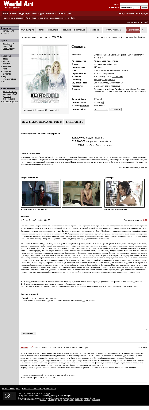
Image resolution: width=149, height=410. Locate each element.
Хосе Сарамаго (116, 83)
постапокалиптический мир (41, 121)
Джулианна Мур (101, 89)
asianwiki (7, 66)
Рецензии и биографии (13, 18)
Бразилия (106, 61)
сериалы (51, 404)
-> (146, 30)
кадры (5, 46)
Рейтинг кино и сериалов (37, 18)
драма (97, 70)
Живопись (51, 13)
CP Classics (117, 76)
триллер (125, 70)
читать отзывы (112, 30)
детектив (105, 70)
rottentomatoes (9, 79)
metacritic (7, 74)
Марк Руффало (117, 89)
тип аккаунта (133, 22)
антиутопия (73, 121)
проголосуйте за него (65, 380)
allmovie (6, 64)
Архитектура (64, 13)
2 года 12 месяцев (42, 352)
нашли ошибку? (10, 94)
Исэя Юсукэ (130, 89)
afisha (5, 59)
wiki (4, 81)
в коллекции (79, 30)
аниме (66, 404)
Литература (38, 13)
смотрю (40, 30)
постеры (6, 43)
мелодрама (115, 70)
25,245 (81, 145)
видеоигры (58, 404)
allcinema (7, 61)
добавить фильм (10, 101)
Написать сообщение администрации (39, 393)
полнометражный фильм (105, 64)
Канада (97, 61)
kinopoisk (7, 71)
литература (79, 404)
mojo (5, 76)
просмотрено (53, 30)
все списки (94, 30)
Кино (5, 13)
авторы (6, 31)
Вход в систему (126, 13)
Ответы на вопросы (11, 393)
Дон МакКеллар (101, 83)
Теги (73, 18)
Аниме (13, 13)
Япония (114, 61)
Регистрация (141, 13)
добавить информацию (9, 98)
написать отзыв (10, 91)
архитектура (96, 404)
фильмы (43, 404)
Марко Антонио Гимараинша (107, 86)
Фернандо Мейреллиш (104, 80)
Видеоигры (24, 13)
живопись (87, 404)
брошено (67, 30)
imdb (5, 69)
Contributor (44, 37)
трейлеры (7, 48)
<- (142, 30)
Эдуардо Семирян (113, 91)
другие (143, 91)
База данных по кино (59, 18)
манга (71, 404)
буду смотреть (27, 30)
